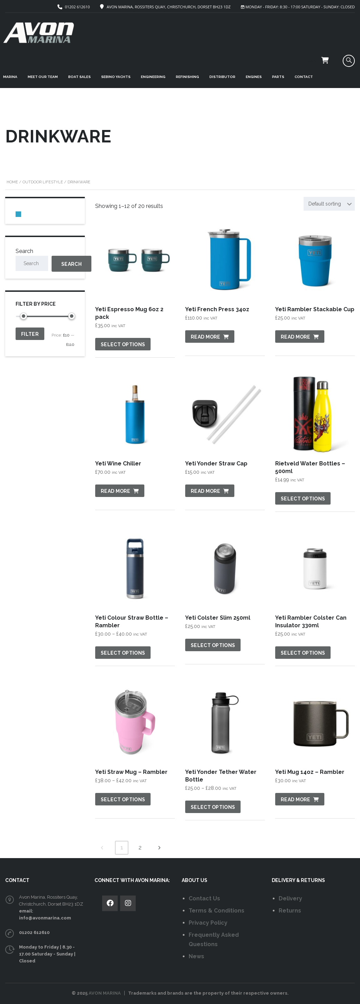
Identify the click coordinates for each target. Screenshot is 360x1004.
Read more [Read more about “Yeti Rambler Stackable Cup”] (295, 337)
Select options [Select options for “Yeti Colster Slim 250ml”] (213, 645)
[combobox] (329, 204)
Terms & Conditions (216, 910)
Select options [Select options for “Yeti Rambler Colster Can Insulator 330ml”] (303, 653)
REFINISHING (187, 77)
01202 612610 (77, 6)
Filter (30, 334)
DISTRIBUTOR (222, 77)
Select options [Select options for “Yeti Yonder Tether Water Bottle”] (213, 807)
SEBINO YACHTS (115, 77)
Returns (290, 910)
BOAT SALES (79, 77)
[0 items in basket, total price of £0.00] (18, 214)
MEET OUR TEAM (43, 77)
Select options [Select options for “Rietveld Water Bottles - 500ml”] (303, 498)
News (196, 956)
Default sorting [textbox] (324, 204)
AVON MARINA (105, 993)
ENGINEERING (153, 77)
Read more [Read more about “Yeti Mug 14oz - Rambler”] (295, 799)
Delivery (290, 898)
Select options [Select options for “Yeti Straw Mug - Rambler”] (123, 799)
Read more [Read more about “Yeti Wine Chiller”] (115, 491)
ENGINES (254, 77)
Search (24, 251)
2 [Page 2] (140, 847)
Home (12, 182)
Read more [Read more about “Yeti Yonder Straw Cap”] (205, 491)
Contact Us (204, 898)
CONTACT (304, 77)
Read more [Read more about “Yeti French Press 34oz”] (205, 337)
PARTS (278, 77)
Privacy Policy (208, 922)
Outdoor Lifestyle (42, 182)
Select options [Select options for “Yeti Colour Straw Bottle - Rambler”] (123, 653)
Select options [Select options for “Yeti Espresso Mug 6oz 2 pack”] (123, 344)
